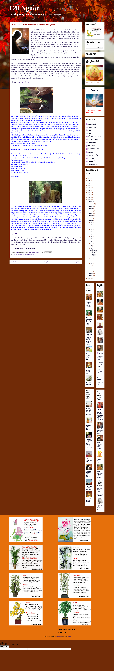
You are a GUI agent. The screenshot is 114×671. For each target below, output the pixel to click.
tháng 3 (91, 271)
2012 (89, 278)
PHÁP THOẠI (92, 146)
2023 (89, 176)
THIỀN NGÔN (92, 142)
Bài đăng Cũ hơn (77, 262)
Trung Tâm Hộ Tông (23, 82)
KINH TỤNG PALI (93, 149)
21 (91, 236)
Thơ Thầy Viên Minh (93, 164)
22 (91, 234)
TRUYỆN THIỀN (93, 155)
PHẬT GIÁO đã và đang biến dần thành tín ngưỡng (93, 253)
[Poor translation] (6, 646)
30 (91, 222)
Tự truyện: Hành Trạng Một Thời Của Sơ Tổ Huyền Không (89, 321)
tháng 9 (91, 208)
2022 (89, 178)
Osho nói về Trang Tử (89, 448)
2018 (89, 187)
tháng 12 (91, 201)
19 (91, 238)
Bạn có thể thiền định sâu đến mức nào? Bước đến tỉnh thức (88, 304)
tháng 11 (91, 204)
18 (91, 241)
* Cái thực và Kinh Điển (100, 357)
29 (91, 224)
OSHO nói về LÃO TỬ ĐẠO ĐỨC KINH (100, 431)
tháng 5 (91, 218)
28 (91, 227)
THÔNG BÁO (92, 161)
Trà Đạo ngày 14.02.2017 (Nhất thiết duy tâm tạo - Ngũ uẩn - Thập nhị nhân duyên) (100, 414)
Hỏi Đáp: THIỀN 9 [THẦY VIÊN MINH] (88, 474)
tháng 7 (91, 213)
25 (91, 231)
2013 (89, 199)
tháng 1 (91, 275)
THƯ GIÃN (92, 90)
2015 (89, 194)
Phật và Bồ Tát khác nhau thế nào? (88, 371)
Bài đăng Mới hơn (15, 262)
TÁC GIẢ (90, 152)
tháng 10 (91, 206)
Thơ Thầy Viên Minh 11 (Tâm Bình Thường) (88, 411)
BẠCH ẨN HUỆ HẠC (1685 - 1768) (99, 489)
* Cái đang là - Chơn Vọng (100, 364)
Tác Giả (101, 353)
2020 (89, 183)
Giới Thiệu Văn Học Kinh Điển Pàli (99, 460)
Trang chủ (46, 262)
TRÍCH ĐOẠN (92, 127)
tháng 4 (91, 220)
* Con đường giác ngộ (100, 370)
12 (91, 258)
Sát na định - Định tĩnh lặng (89, 460)
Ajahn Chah (15, 234)
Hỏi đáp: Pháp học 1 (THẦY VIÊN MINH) (99, 445)
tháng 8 (91, 211)
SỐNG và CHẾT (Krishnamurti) (100, 507)
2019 (89, 185)
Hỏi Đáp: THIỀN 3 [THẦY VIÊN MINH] (88, 426)
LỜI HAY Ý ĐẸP (93, 139)
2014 (89, 197)
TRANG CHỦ (92, 124)
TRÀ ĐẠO (91, 158)
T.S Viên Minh (31, 254)
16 (91, 245)
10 (91, 263)
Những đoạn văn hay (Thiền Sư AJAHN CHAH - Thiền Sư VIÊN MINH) (89, 339)
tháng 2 (91, 273)
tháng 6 (91, 215)
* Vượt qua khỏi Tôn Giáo (100, 384)
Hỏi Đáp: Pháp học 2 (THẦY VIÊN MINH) (89, 442)
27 (91, 229)
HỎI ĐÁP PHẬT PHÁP (23, 254)
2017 (89, 190)
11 (91, 261)
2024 (89, 173)
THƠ (89, 133)
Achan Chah (15, 254)
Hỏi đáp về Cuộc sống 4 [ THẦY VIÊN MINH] (100, 474)
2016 (89, 192)
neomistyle (59, 636)
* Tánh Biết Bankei (99, 377)
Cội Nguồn (25, 8)
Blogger (69, 636)
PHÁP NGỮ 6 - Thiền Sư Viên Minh (89, 488)
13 (91, 248)
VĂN (89, 130)
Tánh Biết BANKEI (88, 383)
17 (91, 243)
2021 (89, 180)
